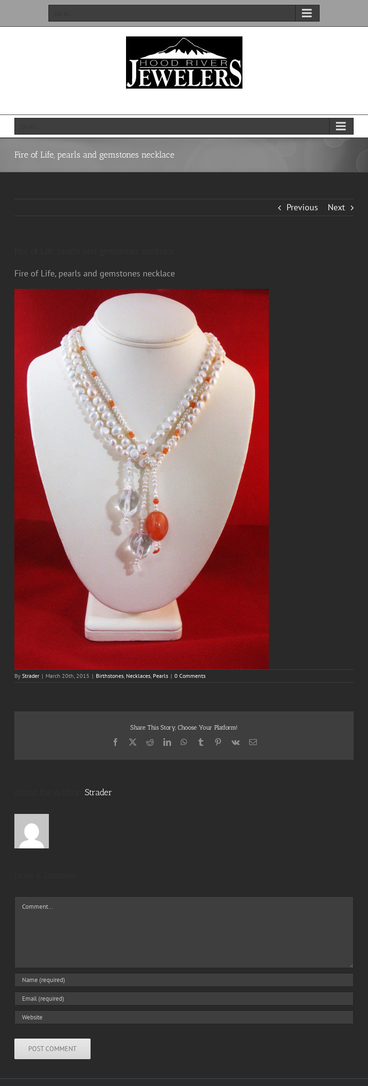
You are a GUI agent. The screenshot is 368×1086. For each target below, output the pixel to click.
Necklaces (138, 675)
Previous (302, 207)
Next (336, 207)
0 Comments (190, 675)
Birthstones (110, 675)
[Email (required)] (184, 999)
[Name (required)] (184, 980)
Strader (30, 675)
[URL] (184, 1017)
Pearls (160, 675)
